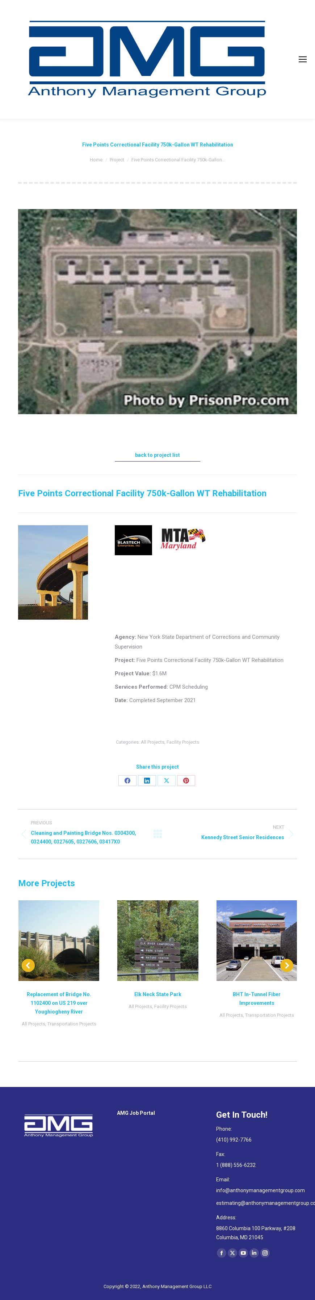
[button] (28, 965)
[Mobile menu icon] (303, 59)
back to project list (157, 455)
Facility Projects (183, 742)
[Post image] (58, 940)
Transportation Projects (71, 1024)
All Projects (152, 742)
